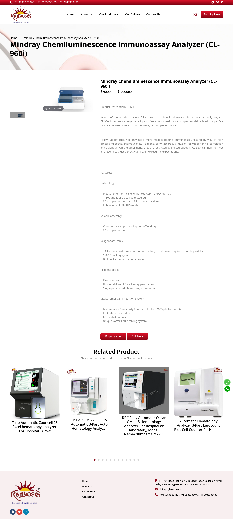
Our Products (108, 14)
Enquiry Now (212, 14)
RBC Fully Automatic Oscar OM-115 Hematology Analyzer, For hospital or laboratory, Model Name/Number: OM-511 (144, 426)
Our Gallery (132, 14)
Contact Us (153, 14)
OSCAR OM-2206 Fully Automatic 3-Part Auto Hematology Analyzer (89, 424)
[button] (95, 460)
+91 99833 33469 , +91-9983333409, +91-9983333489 (44, 2)
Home (70, 14)
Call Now (137, 336)
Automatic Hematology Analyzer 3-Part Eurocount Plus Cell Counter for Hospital (198, 425)
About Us (87, 14)
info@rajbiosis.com (170, 489)
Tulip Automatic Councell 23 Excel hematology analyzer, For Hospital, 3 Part (35, 427)
